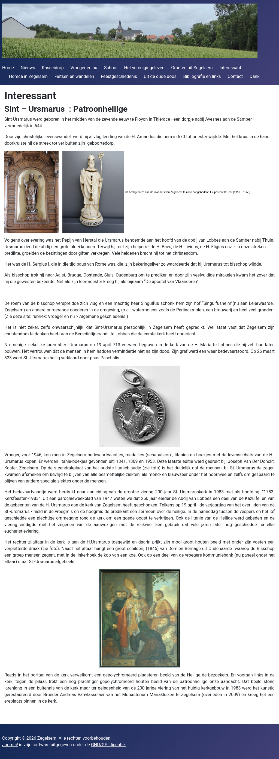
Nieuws (28, 67)
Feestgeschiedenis (119, 76)
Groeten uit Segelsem (192, 67)
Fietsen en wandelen (74, 76)
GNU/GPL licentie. (108, 744)
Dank (254, 76)
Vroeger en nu (84, 67)
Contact (235, 76)
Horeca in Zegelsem (28, 76)
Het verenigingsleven (144, 67)
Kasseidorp (53, 67)
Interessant (230, 67)
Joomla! (10, 744)
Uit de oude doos (160, 76)
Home (8, 67)
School (110, 67)
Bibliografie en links (202, 76)
